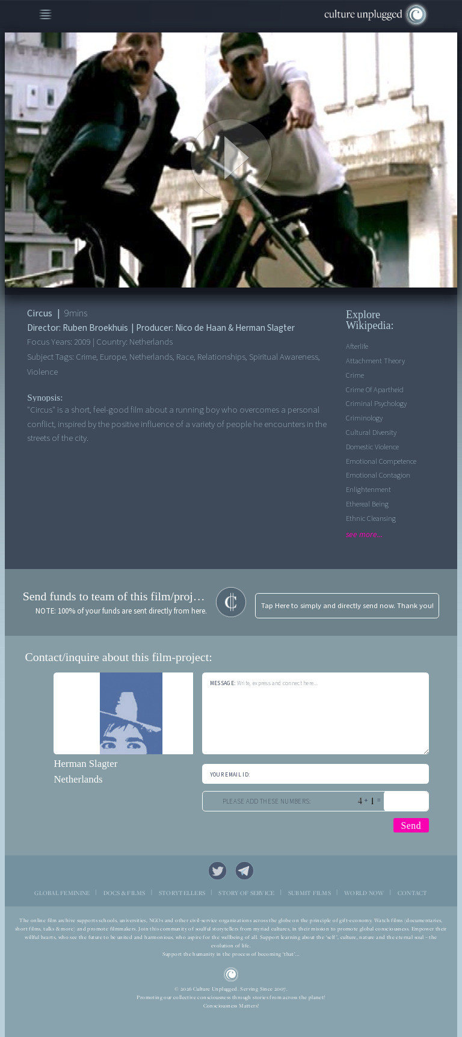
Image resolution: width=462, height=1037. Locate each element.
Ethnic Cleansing (371, 518)
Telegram (244, 871)
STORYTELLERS (182, 893)
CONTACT (413, 893)
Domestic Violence (372, 447)
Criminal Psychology (376, 403)
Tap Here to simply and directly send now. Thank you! (347, 605)
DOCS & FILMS (124, 893)
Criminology (364, 418)
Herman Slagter (85, 763)
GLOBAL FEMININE (62, 893)
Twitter (217, 871)
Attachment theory (375, 360)
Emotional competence (381, 461)
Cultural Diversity (371, 432)
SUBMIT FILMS (309, 893)
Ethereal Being (367, 504)
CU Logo (231, 974)
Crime (355, 375)
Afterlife (357, 346)
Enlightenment (368, 489)
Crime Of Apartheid (375, 389)
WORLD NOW (364, 893)
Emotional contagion (378, 475)
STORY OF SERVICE (246, 893)
